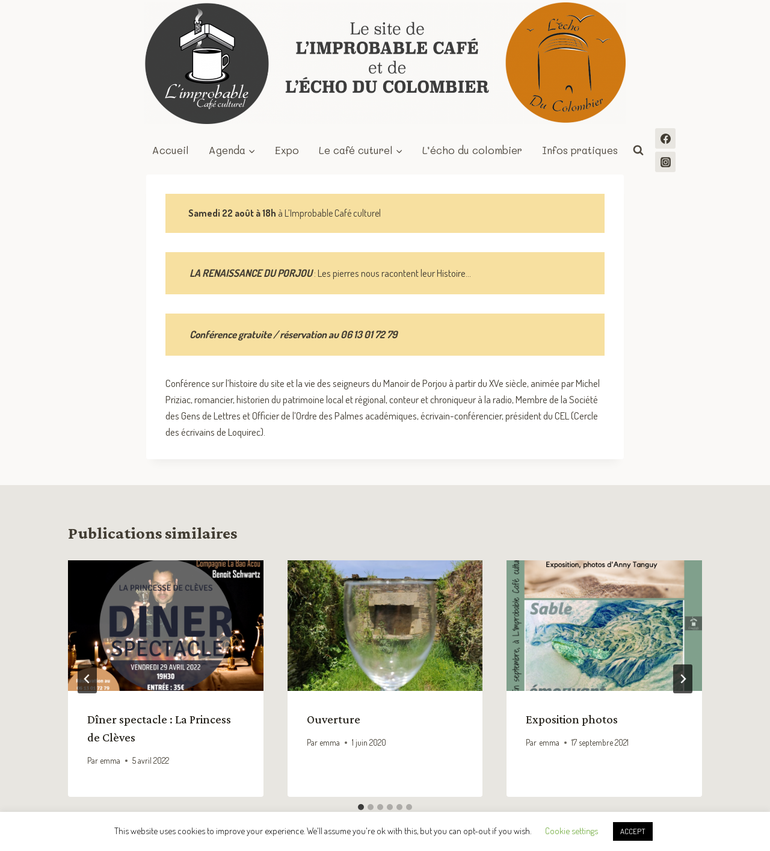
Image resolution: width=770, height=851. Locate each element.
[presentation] (165, 625)
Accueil (170, 149)
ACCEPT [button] (632, 831)
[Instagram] (665, 162)
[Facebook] (665, 138)
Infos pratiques (580, 149)
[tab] (361, 807)
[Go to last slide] (87, 678)
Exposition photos (572, 719)
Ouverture (333, 719)
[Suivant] (682, 678)
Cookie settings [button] (571, 831)
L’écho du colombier (472, 149)
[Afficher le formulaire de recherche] (638, 150)
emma (110, 760)
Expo (287, 149)
